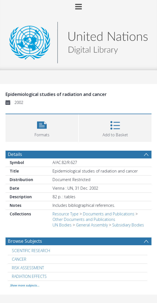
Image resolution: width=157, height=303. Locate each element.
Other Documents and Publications (84, 219)
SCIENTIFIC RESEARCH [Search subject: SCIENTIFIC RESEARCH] (31, 250)
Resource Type (65, 213)
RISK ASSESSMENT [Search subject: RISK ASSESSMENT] (28, 267)
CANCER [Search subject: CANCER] (19, 259)
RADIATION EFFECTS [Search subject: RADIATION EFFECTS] (29, 276)
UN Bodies (62, 225)
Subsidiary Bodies (128, 225)
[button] (42, 127)
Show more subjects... (24, 285)
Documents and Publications (108, 213)
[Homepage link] (78, 41)
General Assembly (92, 225)
